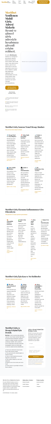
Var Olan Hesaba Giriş (33, 2)
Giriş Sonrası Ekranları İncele (12, 92)
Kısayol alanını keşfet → (38, 192)
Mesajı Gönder (36, 357)
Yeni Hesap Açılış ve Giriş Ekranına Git (43, 2)
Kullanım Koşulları (26, 382)
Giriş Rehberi (9, 2)
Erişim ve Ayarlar (20, 2)
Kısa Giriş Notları (25, 2)
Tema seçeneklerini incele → (10, 251)
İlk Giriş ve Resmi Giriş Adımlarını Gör (11, 88)
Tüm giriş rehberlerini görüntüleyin (13, 279)
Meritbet (4, 2)
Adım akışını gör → (33, 259)
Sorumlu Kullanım (26, 386)
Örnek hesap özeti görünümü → (11, 160)
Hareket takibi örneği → (38, 161)
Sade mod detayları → (20, 244)
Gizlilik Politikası (26, 384)
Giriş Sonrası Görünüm (14, 2)
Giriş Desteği (30, 2)
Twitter (38, 384)
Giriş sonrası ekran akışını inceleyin (13, 129)
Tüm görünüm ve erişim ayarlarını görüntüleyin (16, 214)
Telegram (38, 386)
